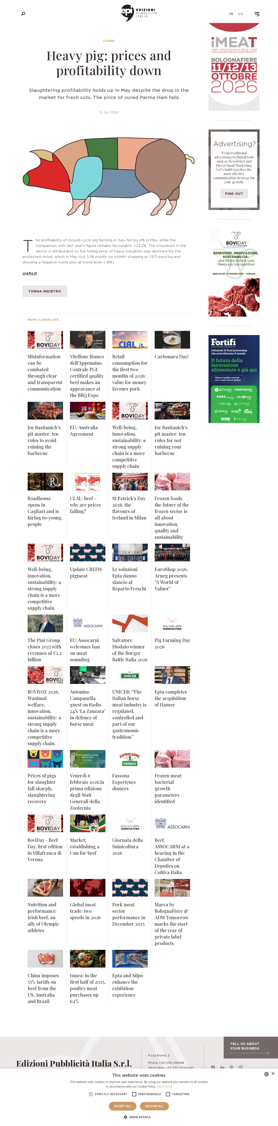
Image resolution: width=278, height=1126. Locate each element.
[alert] (139, 1097)
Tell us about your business (249, 1048)
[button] (139, 1117)
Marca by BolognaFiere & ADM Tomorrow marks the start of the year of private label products (171, 923)
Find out (234, 193)
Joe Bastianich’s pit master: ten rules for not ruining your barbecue (171, 440)
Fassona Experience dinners (124, 781)
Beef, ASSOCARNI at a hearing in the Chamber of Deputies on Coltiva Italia (172, 856)
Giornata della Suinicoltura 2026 (127, 846)
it (231, 14)
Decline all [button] (154, 1106)
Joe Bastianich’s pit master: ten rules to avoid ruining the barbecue (44, 440)
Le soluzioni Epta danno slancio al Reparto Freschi (129, 579)
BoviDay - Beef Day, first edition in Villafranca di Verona (45, 849)
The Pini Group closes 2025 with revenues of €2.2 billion (44, 649)
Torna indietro (44, 291)
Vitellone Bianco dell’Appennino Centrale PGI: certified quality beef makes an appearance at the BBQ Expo (87, 375)
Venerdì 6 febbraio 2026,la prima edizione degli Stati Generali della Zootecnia (87, 791)
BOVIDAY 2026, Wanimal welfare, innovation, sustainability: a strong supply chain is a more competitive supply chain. (44, 717)
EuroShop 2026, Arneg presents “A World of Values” (171, 579)
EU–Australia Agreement (84, 430)
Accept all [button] (122, 1106)
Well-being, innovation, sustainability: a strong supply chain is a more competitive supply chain (129, 446)
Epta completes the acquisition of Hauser (171, 698)
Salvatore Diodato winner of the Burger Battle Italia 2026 (130, 649)
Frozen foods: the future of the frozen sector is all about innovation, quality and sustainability (172, 517)
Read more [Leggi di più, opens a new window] (164, 1086)
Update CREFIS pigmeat (86, 572)
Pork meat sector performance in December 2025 (128, 914)
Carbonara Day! (171, 356)
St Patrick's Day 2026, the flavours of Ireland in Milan (129, 508)
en (240, 14)
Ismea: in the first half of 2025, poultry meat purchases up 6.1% (87, 988)
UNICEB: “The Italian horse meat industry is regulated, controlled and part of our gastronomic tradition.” (129, 714)
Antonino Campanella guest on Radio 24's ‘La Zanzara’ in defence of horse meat (87, 707)
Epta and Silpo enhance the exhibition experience (127, 985)
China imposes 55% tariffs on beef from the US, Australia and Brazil (43, 988)
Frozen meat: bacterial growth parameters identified (168, 788)
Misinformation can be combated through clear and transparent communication (45, 372)
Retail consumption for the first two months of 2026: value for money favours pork (130, 372)
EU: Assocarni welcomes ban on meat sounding (85, 649)
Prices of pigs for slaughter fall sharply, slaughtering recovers (42, 788)
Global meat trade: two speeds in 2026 (85, 910)
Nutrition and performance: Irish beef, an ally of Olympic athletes (43, 917)
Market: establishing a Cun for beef (84, 846)
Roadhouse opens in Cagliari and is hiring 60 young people (44, 511)
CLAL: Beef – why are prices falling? (85, 504)
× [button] (273, 1074)
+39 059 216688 (171, 1062)
